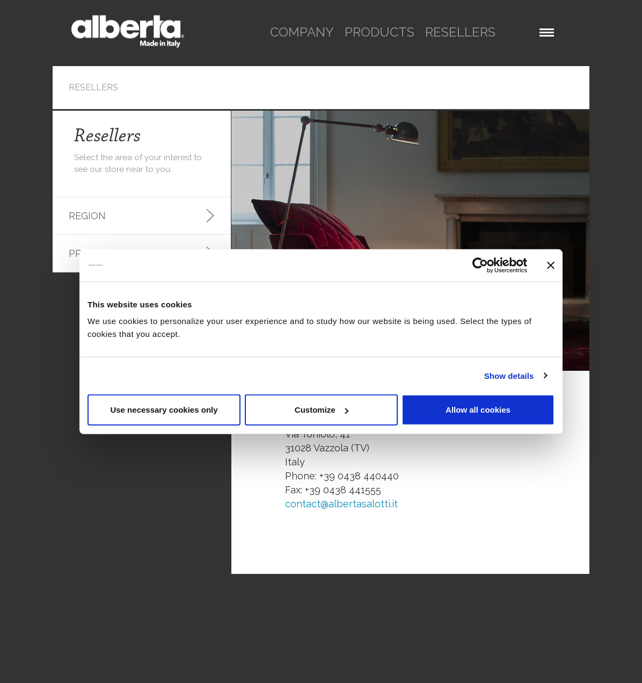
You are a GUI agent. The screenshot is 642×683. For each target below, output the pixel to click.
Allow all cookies (478, 409)
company (302, 32)
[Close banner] (551, 265)
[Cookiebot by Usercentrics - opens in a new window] (480, 265)
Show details (509, 375)
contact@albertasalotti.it (341, 503)
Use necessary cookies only (163, 409)
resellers (460, 32)
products (379, 32)
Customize (321, 409)
